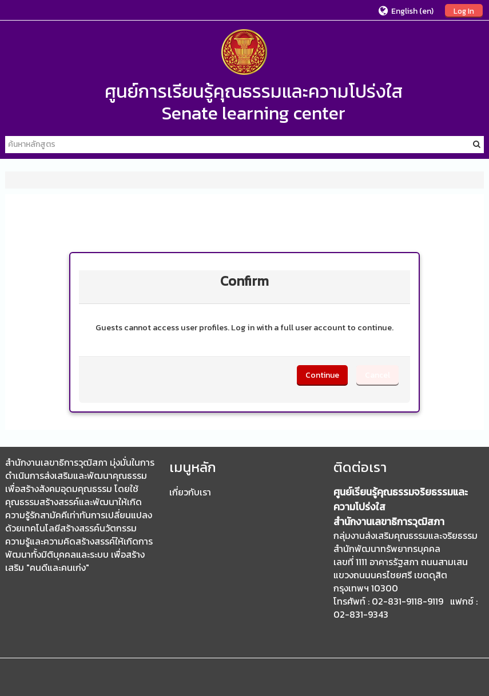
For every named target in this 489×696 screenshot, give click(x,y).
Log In (464, 11)
